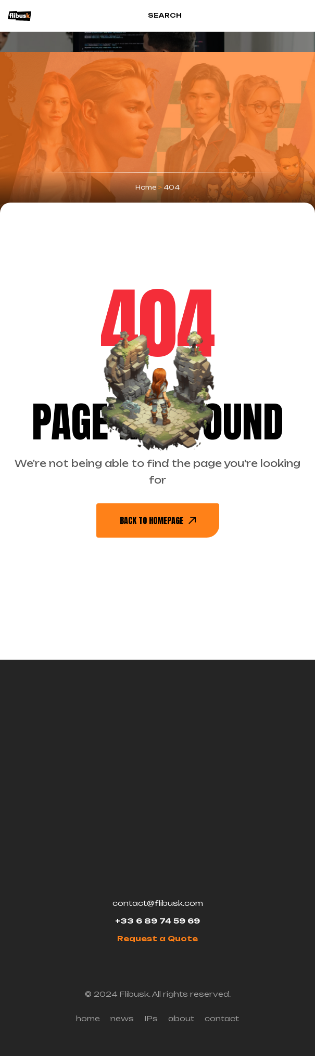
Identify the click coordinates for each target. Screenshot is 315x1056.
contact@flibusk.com (157, 903)
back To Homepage (158, 520)
